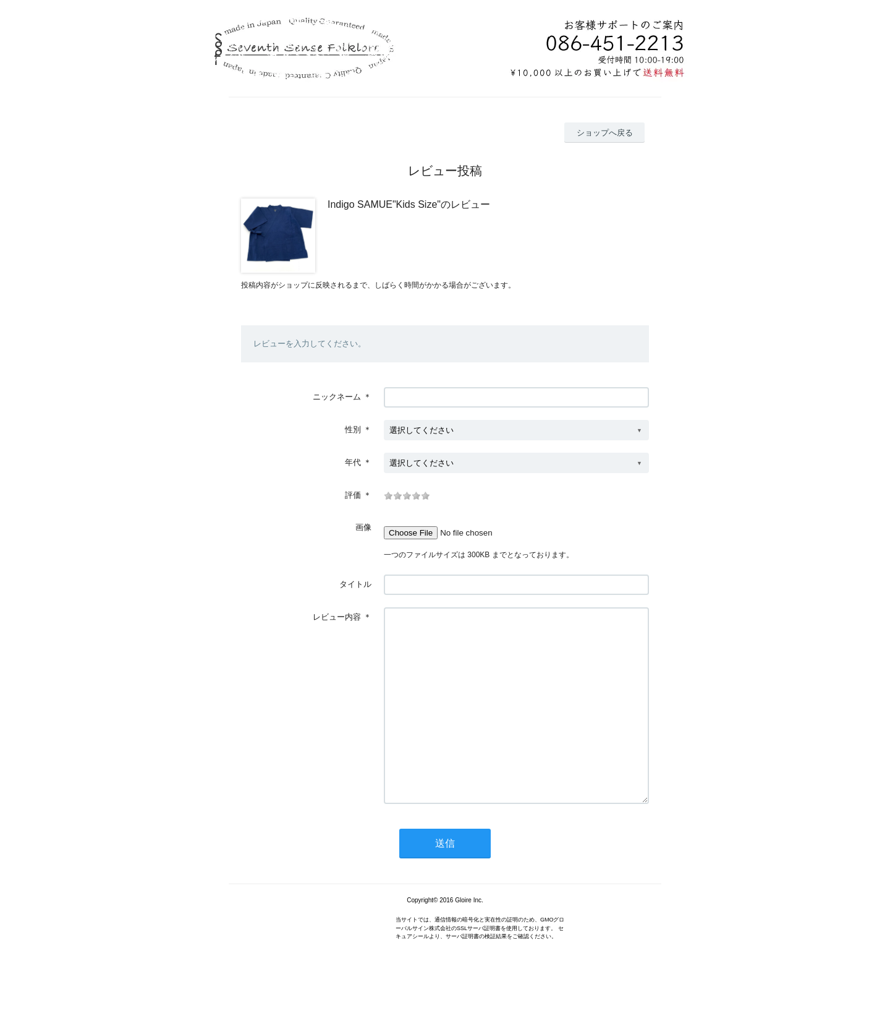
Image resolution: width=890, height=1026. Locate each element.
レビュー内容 (337, 617)
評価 (353, 495)
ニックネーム (337, 396)
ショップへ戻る (605, 132)
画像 (363, 527)
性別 (353, 429)
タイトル (355, 584)
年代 (353, 462)
